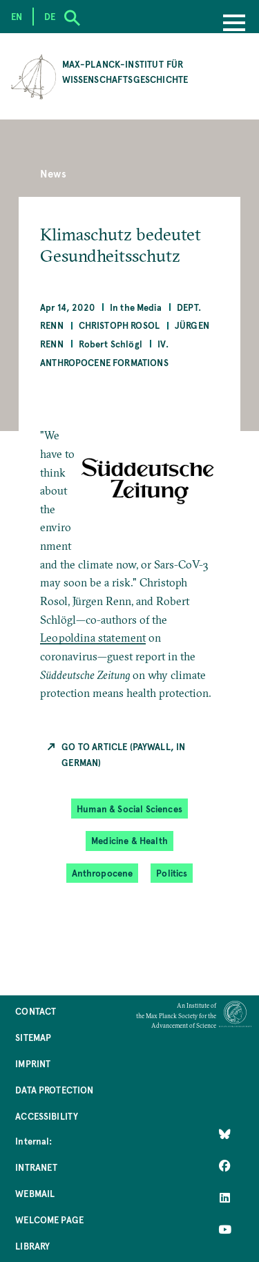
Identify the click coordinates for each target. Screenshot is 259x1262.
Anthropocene (102, 873)
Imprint (32, 1063)
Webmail (35, 1193)
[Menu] (234, 24)
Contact (35, 1010)
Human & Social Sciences (129, 808)
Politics (171, 873)
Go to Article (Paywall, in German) (123, 754)
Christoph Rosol (119, 325)
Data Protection (54, 1089)
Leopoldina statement (93, 637)
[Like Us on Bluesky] (224, 1134)
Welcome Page (49, 1219)
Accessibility (46, 1115)
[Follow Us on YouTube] (224, 1229)
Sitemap (33, 1037)
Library (32, 1245)
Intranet (36, 1167)
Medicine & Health (129, 840)
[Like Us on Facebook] (224, 1166)
